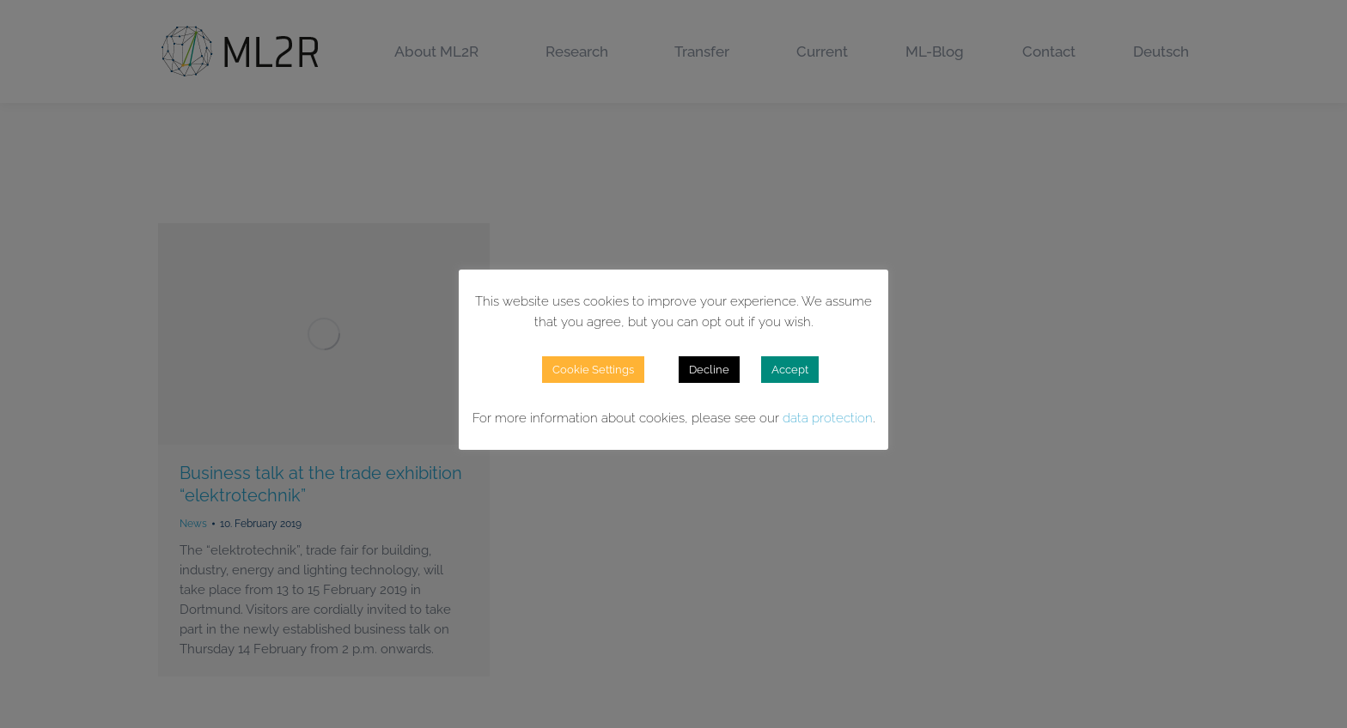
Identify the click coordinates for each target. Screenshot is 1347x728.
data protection (828, 418)
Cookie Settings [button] (593, 369)
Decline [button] (709, 369)
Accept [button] (789, 369)
